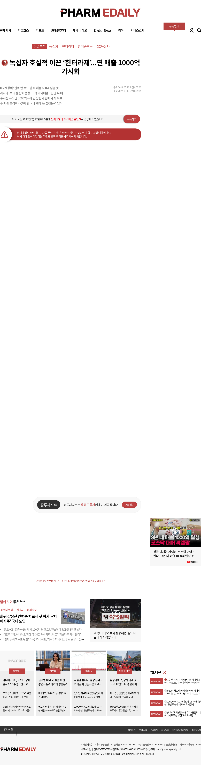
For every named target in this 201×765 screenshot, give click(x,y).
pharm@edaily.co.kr (173, 749)
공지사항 (8, 729)
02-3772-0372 (139, 749)
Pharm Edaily (18, 749)
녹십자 (53, 46)
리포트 (40, 30)
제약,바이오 (124, 671)
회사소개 (132, 730)
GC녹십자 (103, 46)
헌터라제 (68, 46)
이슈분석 (39, 46)
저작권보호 (196, 730)
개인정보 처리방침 (180, 730)
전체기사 (5, 30)
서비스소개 (137, 30)
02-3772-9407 (127, 749)
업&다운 (88, 671)
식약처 (20, 610)
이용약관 (165, 730)
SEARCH (199, 30)
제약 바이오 (80, 30)
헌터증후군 (85, 46)
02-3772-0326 (104, 749)
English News (102, 30)
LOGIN (191, 30)
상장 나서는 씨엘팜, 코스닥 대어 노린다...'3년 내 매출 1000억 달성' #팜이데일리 (174, 555)
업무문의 (154, 730)
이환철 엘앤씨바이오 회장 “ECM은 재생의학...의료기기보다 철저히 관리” (42, 634)
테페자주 (32, 610)
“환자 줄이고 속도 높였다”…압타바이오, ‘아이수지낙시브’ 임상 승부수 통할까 (44, 639)
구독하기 (132, 119)
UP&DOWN (58, 30)
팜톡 (121, 30)
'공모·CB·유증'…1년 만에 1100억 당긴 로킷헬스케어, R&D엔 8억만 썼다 (42, 629)
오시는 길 (143, 730)
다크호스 (23, 30)
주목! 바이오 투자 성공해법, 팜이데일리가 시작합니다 (115, 635)
